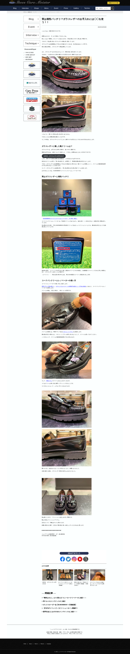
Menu (46, 8)
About (30, 643)
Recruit (42, 643)
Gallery (76, 8)
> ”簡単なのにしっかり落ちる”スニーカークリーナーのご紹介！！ (64, 598)
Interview (25, 8)
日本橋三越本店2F (30, 54)
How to (36, 643)
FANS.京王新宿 (29, 52)
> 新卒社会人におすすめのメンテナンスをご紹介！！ (59, 611)
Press (66, 8)
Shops (36, 8)
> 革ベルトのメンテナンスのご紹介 (53, 601)
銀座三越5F (29, 57)
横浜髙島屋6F (29, 59)
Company (49, 643)
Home (25, 643)
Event (56, 8)
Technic (87, 8)
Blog (14, 8)
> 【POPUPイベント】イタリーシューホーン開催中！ (60, 608)
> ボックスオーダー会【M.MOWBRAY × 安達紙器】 (59, 605)
